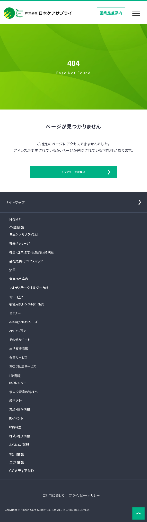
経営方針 (15, 400)
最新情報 (17, 462)
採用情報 (17, 454)
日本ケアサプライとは (23, 234)
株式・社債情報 (19, 436)
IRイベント (16, 418)
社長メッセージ (19, 243)
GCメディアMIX (22, 470)
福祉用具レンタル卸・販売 (26, 304)
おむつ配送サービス (22, 366)
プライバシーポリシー (84, 495)
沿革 (12, 269)
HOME (15, 219)
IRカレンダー (17, 382)
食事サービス (18, 357)
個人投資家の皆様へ (23, 391)
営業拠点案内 (111, 12)
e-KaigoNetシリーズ (23, 322)
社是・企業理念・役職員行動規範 (31, 252)
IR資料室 (15, 427)
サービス (16, 297)
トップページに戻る (73, 172)
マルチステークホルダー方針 (28, 287)
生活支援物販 (18, 348)
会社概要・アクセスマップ (26, 261)
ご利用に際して (54, 495)
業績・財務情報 (19, 409)
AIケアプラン (17, 330)
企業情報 (17, 227)
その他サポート (19, 339)
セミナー (15, 313)
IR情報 (15, 375)
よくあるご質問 (19, 444)
